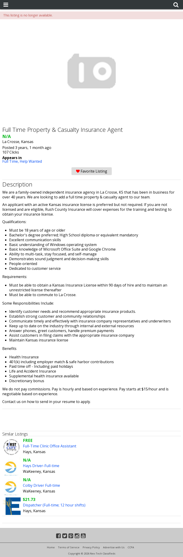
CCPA (131, 547)
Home (51, 547)
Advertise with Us (113, 547)
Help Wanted (31, 161)
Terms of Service (68, 547)
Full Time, (11, 161)
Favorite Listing (91, 171)
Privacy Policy (91, 547)
